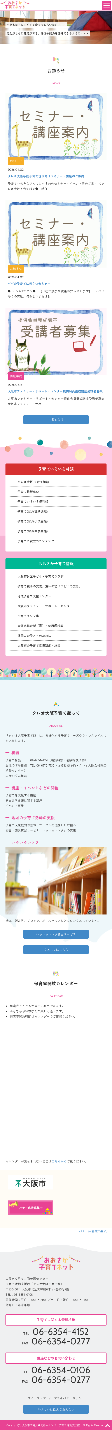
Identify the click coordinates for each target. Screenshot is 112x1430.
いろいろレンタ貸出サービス (56, 934)
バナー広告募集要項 (93, 1231)
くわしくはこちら (56, 949)
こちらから (59, 1161)
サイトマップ (37, 1398)
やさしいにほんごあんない (56, 1409)
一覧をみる (56, 419)
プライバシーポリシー (69, 1398)
